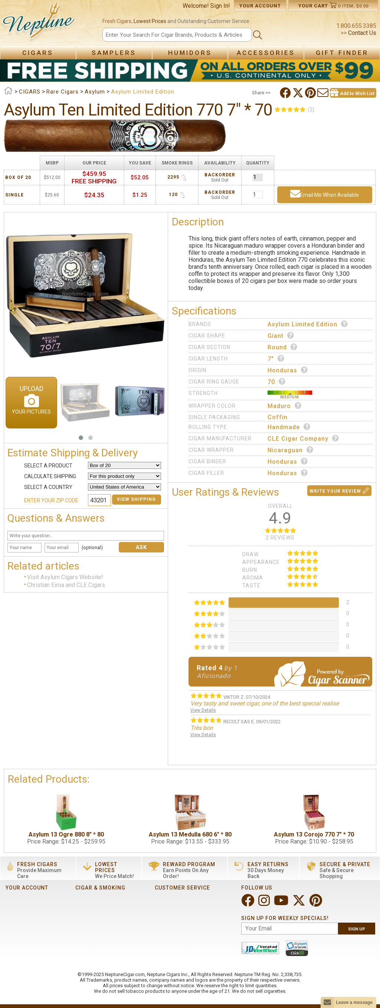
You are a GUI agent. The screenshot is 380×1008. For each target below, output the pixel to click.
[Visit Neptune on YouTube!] (282, 903)
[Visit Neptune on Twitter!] (299, 903)
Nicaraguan (291, 450)
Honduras (288, 370)
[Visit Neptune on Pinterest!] (316, 903)
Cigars (37, 52)
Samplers (114, 52)
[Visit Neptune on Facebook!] (248, 903)
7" (276, 358)
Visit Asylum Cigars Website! (65, 577)
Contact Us (361, 32)
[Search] (177, 35)
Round (283, 347)
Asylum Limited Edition (308, 324)
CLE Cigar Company (303, 438)
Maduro (285, 406)
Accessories (266, 52)
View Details (203, 710)
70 (277, 381)
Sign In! (220, 5)
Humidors (190, 52)
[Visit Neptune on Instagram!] (264, 903)
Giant (281, 335)
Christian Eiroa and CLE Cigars (66, 584)
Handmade (289, 427)
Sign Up (356, 929)
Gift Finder (342, 52)
